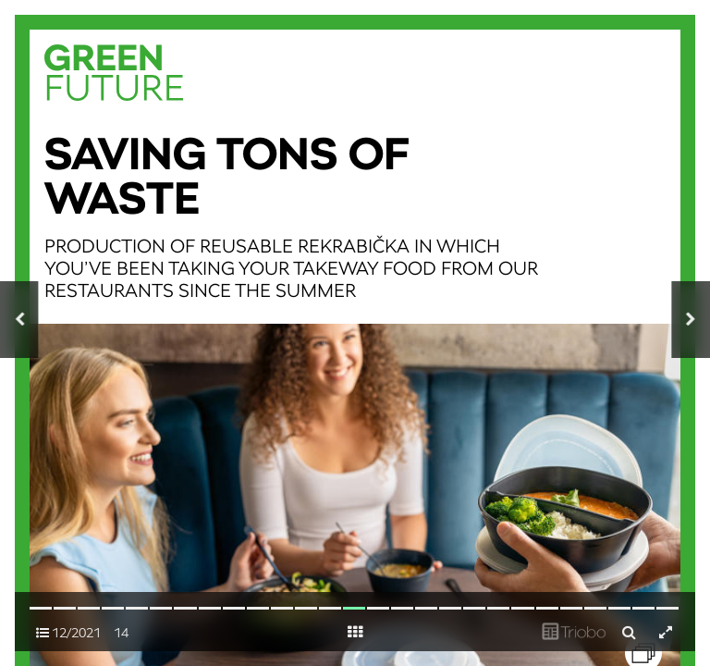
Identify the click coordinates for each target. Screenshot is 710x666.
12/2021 (68, 632)
